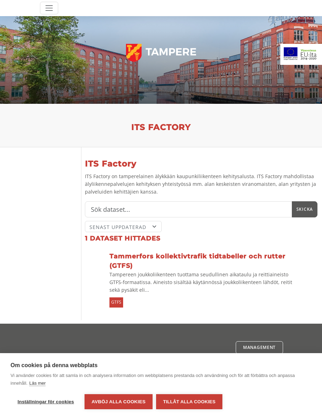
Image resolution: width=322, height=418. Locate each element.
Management (259, 347)
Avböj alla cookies (119, 401)
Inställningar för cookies (46, 401)
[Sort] (123, 226)
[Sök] (188, 209)
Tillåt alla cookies (189, 401)
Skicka (304, 209)
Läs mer (37, 383)
